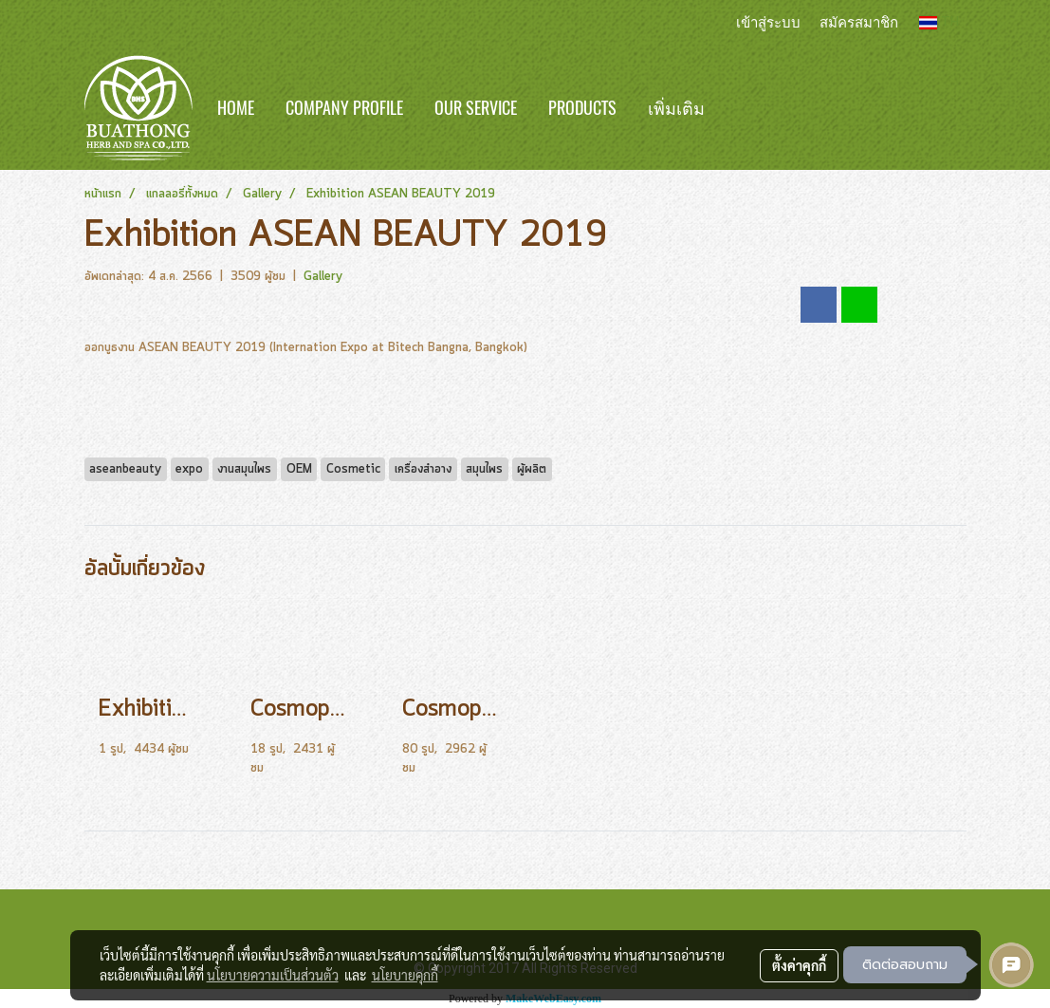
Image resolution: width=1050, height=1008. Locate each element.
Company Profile (344, 108)
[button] (748, 108)
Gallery (323, 277)
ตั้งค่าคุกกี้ (799, 965)
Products (582, 108)
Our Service (475, 108)
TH (939, 22)
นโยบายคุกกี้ (405, 974)
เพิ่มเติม (676, 108)
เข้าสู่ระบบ (768, 21)
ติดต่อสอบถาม (905, 965)
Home (235, 108)
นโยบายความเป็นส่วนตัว (273, 974)
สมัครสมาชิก (859, 21)
